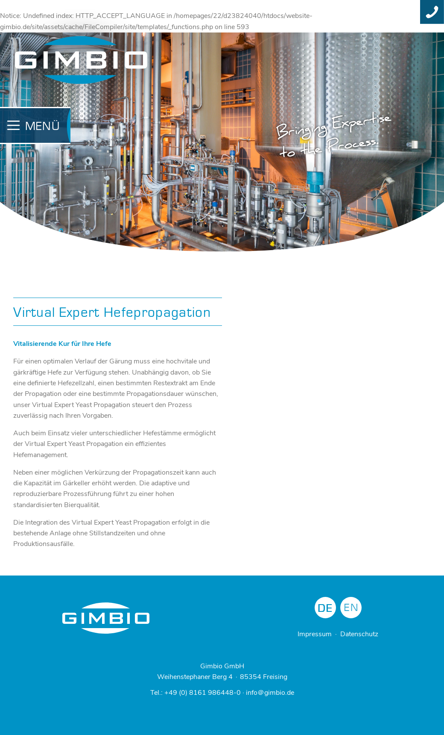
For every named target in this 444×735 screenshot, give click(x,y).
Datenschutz (359, 634)
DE (325, 608)
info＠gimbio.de (270, 692)
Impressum (315, 634)
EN (351, 608)
